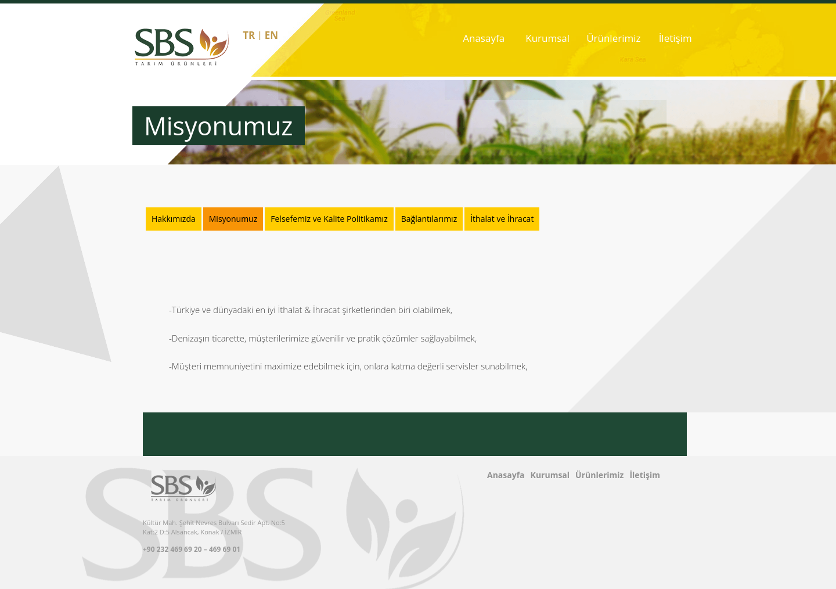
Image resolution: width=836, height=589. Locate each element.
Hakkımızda (174, 218)
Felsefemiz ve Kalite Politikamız (329, 218)
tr (249, 35)
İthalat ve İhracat (502, 218)
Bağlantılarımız (429, 218)
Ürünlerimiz (611, 38)
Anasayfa (484, 38)
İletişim (675, 38)
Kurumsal (547, 38)
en (271, 35)
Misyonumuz (233, 218)
